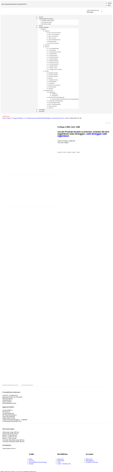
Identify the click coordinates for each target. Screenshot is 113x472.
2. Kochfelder (52, 50)
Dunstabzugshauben (54, 102)
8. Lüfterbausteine (53, 61)
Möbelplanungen (46, 24)
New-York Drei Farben (54, 33)
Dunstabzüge (52, 87)
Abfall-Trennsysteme (54, 85)
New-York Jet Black (53, 34)
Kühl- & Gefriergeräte (54, 104)
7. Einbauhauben (53, 59)
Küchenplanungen (46, 22)
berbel (47, 47)
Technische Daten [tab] (27, 385)
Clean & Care (52, 38)
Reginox (47, 31)
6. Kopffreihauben (53, 57)
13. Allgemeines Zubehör (55, 69)
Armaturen (51, 83)
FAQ (109, 5)
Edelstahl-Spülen (53, 73)
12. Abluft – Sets (52, 67)
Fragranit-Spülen (53, 74)
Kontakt (41, 111)
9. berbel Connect (53, 62)
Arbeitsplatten (52, 81)
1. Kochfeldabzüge (53, 48)
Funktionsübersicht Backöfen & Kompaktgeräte (65, 99)
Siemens (47, 45)
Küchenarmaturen (53, 43)
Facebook (60, 152)
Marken (43, 29)
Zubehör (50, 88)
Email (78, 152)
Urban (67, 118)
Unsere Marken (44, 27)
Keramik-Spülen (53, 76)
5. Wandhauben (52, 55)
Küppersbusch (49, 90)
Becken (50, 78)
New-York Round (53, 36)
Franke (47, 71)
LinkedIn (69, 152)
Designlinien (51, 92)
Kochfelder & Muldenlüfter (55, 101)
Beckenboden (52, 41)
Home (4, 118)
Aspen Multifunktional (54, 40)
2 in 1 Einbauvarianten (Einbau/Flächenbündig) (37, 118)
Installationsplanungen (47, 20)
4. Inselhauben (52, 54)
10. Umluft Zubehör (53, 64)
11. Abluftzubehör (53, 66)
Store (109, 3)
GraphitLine (55, 95)
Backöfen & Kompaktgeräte (56, 97)
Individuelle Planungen (46, 19)
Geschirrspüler (52, 106)
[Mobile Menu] (3, 11)
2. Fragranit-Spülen (17, 118)
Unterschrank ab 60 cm (57, 118)
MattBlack (54, 94)
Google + (74, 152)
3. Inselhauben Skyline (54, 52)
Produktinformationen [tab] (10, 385)
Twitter (64, 152)
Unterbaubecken (53, 80)
